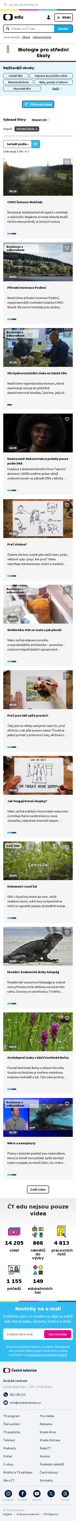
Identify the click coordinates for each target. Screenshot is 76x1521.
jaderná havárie (42, 37)
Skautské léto (22, 88)
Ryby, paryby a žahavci (53, 82)
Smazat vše (39, 119)
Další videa (38, 1189)
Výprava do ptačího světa (51, 76)
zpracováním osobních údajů (47, 1355)
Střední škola (25, 129)
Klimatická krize (18, 82)
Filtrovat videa (41, 104)
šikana (26, 37)
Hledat (63, 29)
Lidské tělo (15, 76)
